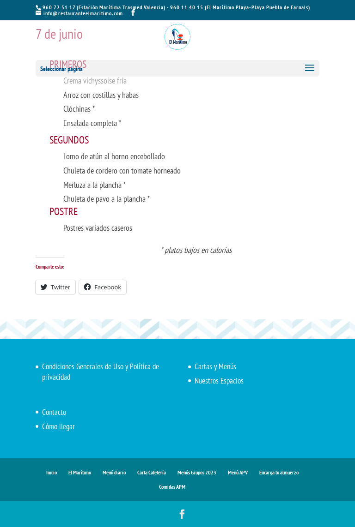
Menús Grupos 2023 (197, 472)
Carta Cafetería (151, 472)
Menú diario (114, 472)
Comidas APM (172, 486)
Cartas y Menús (215, 366)
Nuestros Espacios (219, 381)
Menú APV (238, 472)
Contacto (54, 412)
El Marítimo (79, 472)
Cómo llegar (58, 426)
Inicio (51, 472)
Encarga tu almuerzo (279, 472)
